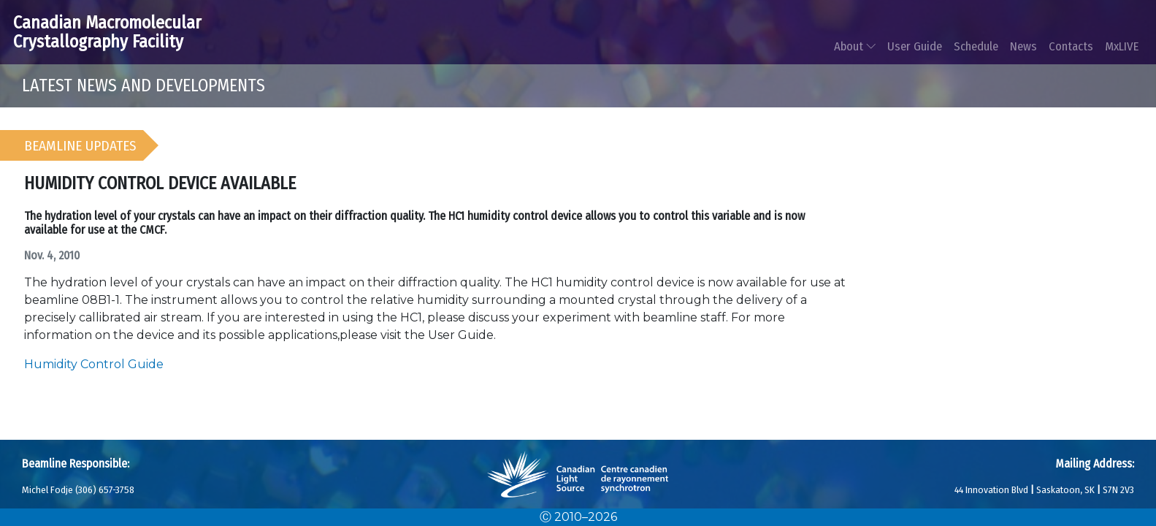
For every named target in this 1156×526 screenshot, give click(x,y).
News (1023, 46)
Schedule (976, 46)
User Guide (914, 46)
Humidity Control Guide (94, 364)
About (855, 46)
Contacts (1071, 46)
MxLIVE (1121, 46)
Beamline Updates (80, 145)
